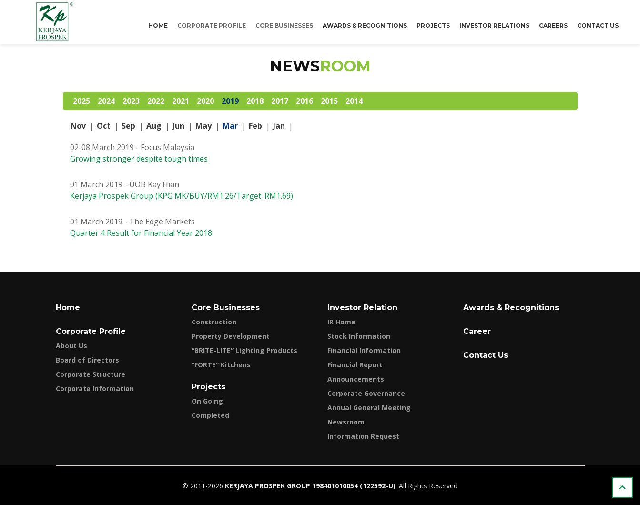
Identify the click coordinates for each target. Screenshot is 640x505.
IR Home (341, 321)
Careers (553, 25)
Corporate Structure (90, 374)
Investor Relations (494, 25)
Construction (214, 321)
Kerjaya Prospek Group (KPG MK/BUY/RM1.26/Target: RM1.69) (181, 196)
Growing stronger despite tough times (139, 158)
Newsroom (346, 421)
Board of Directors (87, 359)
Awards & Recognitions (365, 25)
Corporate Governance (366, 393)
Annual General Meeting (369, 407)
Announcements (355, 379)
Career (477, 331)
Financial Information (364, 350)
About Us (71, 345)
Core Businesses (284, 25)
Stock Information (358, 336)
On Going (207, 400)
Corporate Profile (211, 25)
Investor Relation (362, 307)
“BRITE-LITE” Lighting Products (244, 350)
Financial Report (355, 364)
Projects (433, 25)
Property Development (231, 336)
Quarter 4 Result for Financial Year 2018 (141, 233)
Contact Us (598, 25)
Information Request (363, 436)
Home (158, 25)
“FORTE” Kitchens (221, 364)
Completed (210, 415)
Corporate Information (95, 388)
